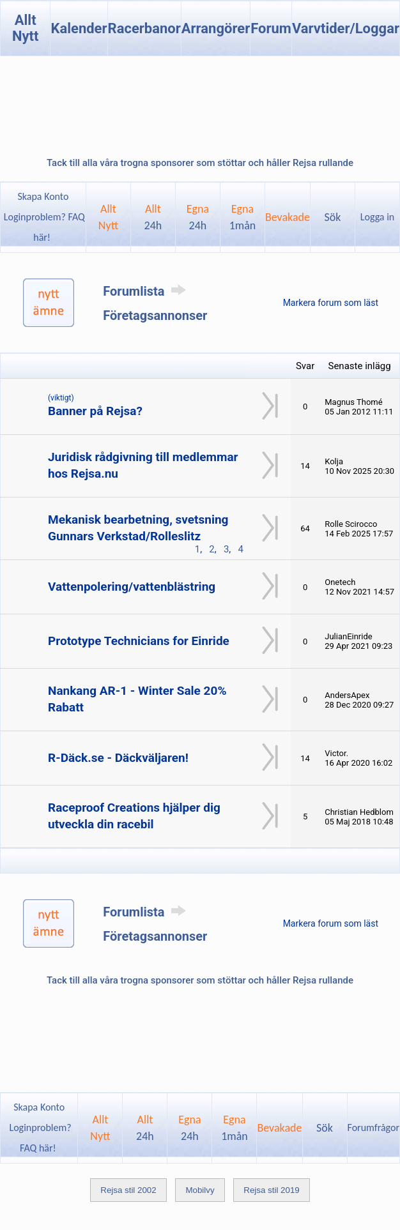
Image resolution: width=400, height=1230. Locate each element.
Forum (270, 28)
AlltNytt (108, 217)
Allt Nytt (25, 28)
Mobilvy (199, 1190)
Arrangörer (215, 28)
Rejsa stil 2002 (128, 1190)
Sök (333, 217)
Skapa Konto (42, 196)
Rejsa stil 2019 (271, 1190)
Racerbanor (144, 28)
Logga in (377, 217)
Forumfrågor (373, 1127)
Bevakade (287, 217)
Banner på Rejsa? (95, 411)
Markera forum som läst (330, 303)
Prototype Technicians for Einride (138, 641)
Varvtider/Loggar (345, 28)
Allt (153, 217)
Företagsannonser (155, 315)
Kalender (78, 28)
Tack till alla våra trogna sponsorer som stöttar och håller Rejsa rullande (200, 163)
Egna (198, 217)
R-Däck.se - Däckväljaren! (118, 757)
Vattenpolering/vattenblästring (131, 586)
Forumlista (146, 291)
